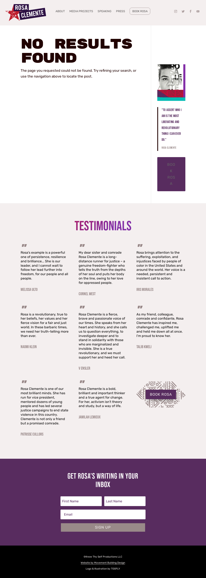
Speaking (104, 11)
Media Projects (81, 11)
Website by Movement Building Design (103, 562)
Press (120, 11)
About (60, 11)
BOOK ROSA (161, 394)
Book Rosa (140, 11)
